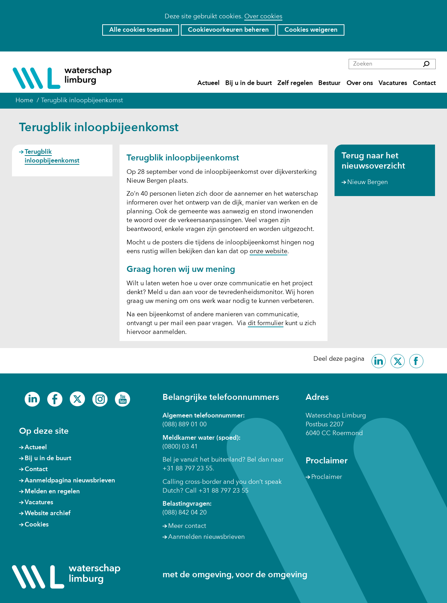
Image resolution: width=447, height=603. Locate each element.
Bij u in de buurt (248, 83)
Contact (424, 83)
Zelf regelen (295, 83)
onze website (268, 251)
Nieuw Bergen (367, 182)
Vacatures (393, 83)
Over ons (360, 83)
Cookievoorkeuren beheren (228, 30)
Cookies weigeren (310, 30)
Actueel (208, 83)
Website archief (48, 513)
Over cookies (263, 16)
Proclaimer (326, 477)
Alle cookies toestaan (140, 30)
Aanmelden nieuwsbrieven (206, 537)
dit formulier (265, 323)
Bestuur (329, 83)
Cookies (37, 525)
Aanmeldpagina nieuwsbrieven (70, 480)
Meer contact (187, 526)
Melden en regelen (52, 491)
